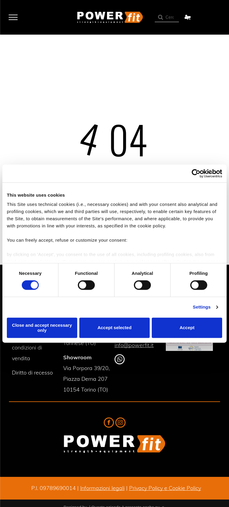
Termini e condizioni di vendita (27, 347)
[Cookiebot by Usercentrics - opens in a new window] (196, 173)
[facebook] (109, 423)
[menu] (13, 17)
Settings (202, 307)
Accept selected (114, 327)
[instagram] (120, 423)
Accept (187, 327)
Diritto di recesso (32, 372)
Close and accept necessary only (42, 328)
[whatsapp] (119, 360)
